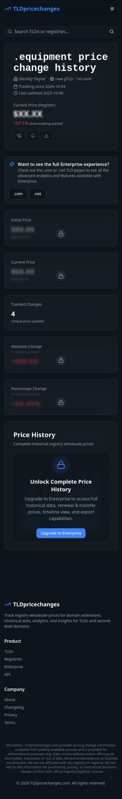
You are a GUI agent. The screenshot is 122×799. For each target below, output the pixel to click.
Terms (9, 722)
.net (37, 193)
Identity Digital (32, 78)
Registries (13, 659)
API (7, 674)
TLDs (8, 651)
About (9, 699)
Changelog (14, 707)
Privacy (10, 714)
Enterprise (13, 666)
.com (18, 193)
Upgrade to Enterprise (61, 533)
